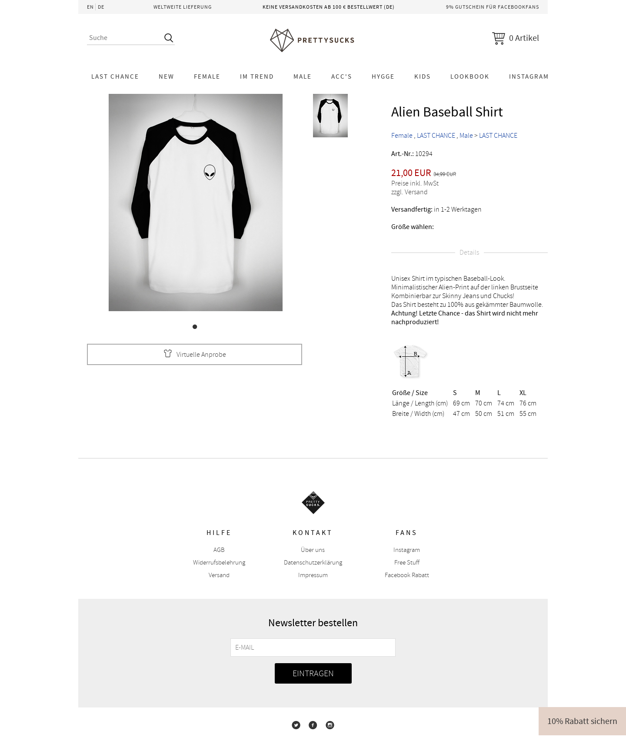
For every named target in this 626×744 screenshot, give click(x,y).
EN (90, 6)
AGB (219, 550)
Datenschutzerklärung (313, 562)
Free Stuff (407, 562)
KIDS (422, 76)
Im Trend (257, 76)
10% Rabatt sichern (582, 721)
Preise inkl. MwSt (415, 183)
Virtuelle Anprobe (194, 354)
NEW (166, 76)
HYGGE (383, 76)
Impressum (313, 575)
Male (302, 76)
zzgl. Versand (409, 192)
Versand (219, 575)
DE (101, 6)
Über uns (313, 550)
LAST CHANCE (115, 76)
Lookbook (469, 76)
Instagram (529, 76)
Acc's (341, 76)
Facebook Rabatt (407, 575)
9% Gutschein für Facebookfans (492, 6)
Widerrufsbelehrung (219, 562)
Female (207, 76)
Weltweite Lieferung (182, 6)
